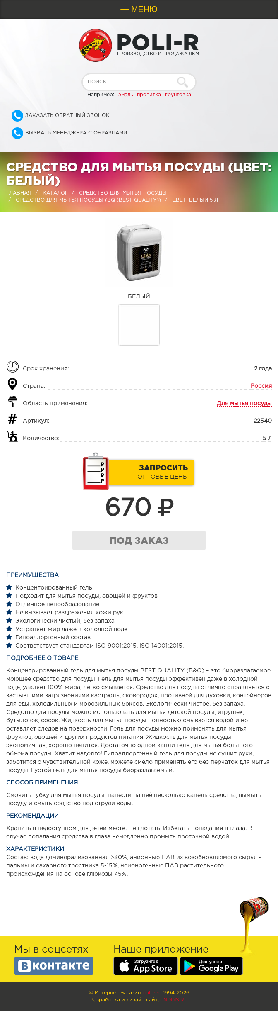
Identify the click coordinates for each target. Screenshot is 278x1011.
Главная (18, 193)
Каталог (55, 193)
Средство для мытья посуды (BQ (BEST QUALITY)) (88, 200)
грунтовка (178, 95)
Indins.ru (175, 1000)
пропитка (149, 95)
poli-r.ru (151, 993)
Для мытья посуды (244, 403)
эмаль (125, 95)
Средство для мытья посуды (123, 193)
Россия (261, 386)
